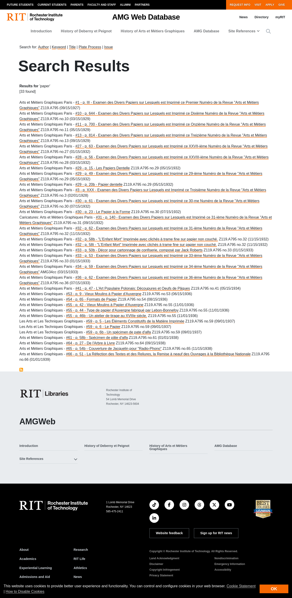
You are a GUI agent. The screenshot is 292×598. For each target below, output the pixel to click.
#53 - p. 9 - (75, 294)
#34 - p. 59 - (85, 266)
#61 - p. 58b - (77, 338)
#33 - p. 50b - (86, 250)
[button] (268, 31)
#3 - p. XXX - (86, 190)
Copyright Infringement (164, 569)
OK (274, 588)
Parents (76, 4)
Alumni (125, 4)
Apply (269, 4)
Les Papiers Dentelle (113, 168)
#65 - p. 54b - (77, 349)
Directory (262, 17)
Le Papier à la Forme (113, 212)
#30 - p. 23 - (85, 212)
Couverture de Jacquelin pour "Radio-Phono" (125, 349)
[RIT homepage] (35, 17)
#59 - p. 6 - (95, 327)
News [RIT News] (78, 577)
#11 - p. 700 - (86, 124)
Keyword (59, 47)
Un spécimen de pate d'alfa (129, 332)
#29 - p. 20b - (86, 184)
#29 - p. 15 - (85, 168)
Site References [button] (242, 31)
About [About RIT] (24, 550)
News (243, 17)
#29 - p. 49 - (85, 173)
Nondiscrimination (226, 558)
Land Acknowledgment (164, 558)
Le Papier (112, 327)
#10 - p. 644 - (86, 113)
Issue (108, 47)
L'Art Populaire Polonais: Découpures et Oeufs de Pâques (143, 288)
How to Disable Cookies (25, 591)
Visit (257, 4)
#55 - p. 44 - (76, 310)
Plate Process (90, 47)
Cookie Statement (241, 586)
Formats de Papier (102, 299)
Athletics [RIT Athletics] (80, 568)
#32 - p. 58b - (86, 239)
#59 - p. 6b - (96, 332)
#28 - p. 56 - (85, 157)
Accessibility (222, 569)
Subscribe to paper (21, 369)
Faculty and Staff (102, 4)
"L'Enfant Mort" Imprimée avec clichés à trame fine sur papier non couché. (158, 239)
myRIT (280, 17)
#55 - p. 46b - (77, 316)
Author (43, 47)
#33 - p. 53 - (85, 256)
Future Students (20, 4)
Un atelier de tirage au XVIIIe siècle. (118, 316)
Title (72, 47)
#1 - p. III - (84, 102)
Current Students (52, 4)
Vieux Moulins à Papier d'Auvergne (113, 294)
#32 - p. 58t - (86, 245)
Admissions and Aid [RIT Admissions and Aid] (34, 577)
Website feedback (169, 533)
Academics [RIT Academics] (27, 559)
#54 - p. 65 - (76, 299)
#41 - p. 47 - (85, 288)
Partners (142, 4)
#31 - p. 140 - (107, 217)
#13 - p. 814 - (86, 135)
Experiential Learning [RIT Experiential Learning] (35, 568)
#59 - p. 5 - (95, 321)
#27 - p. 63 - (85, 146)
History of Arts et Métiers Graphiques (153, 31)
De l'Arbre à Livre (101, 343)
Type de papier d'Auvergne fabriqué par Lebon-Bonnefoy (132, 310)
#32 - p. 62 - (85, 228)
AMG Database (206, 31)
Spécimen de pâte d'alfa (108, 338)
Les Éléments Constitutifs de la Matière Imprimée (144, 321)
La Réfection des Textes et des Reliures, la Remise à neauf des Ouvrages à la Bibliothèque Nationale (168, 354)
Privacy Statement (161, 575)
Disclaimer (156, 564)
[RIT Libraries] (44, 393)
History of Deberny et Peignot (86, 31)
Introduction (41, 31)
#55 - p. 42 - (76, 305)
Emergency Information (229, 564)
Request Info (240, 4)
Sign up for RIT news (216, 533)
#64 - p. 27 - (76, 343)
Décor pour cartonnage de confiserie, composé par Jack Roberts (150, 250)
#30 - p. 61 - (85, 201)
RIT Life (79, 559)
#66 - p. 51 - (76, 354)
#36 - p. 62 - (85, 277)
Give (281, 4)
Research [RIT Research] (81, 550)
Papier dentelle (110, 184)
